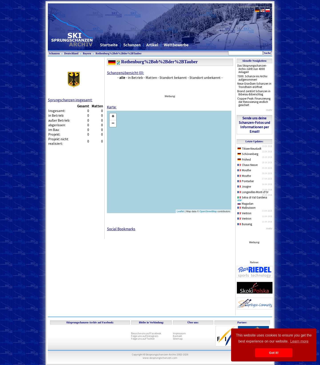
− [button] (113, 123)
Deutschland (71, 53)
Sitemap (177, 338)
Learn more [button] (299, 341)
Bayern (87, 53)
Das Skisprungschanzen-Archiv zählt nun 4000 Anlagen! (252, 69)
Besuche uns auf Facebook (146, 333)
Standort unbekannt (205, 77)
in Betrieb (135, 77)
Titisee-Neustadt (249, 149)
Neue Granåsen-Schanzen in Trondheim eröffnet (254, 85)
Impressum (179, 333)
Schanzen (131, 44)
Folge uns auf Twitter (143, 338)
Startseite (109, 44)
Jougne (244, 186)
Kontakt (177, 336)
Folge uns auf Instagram (144, 336)
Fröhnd (244, 159)
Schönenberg (248, 154)
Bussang (245, 224)
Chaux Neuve (248, 165)
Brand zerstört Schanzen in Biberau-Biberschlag (253, 92)
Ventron (244, 213)
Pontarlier (246, 181)
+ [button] (113, 116)
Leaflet (180, 211)
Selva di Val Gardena (253, 198)
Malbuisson (247, 208)
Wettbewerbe (176, 44)
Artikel (152, 44)
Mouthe (244, 170)
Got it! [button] (273, 353)
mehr (269, 110)
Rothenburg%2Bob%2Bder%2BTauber (119, 53)
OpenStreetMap (208, 211)
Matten (151, 77)
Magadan (245, 204)
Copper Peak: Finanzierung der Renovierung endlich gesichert (253, 102)
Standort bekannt (173, 77)
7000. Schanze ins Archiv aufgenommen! (252, 78)
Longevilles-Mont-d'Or (253, 192)
